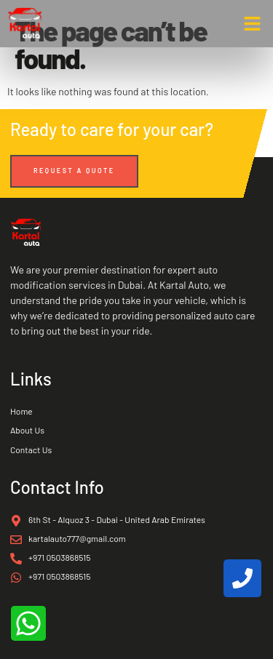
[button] (252, 24)
